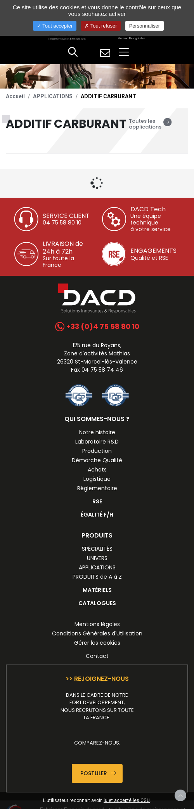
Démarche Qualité (97, 460)
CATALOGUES (97, 603)
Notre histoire (97, 432)
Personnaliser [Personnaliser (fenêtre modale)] (144, 26)
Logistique (97, 479)
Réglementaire (97, 488)
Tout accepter (55, 26)
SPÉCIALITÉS (97, 549)
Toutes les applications (150, 124)
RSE (97, 501)
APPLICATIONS (53, 96)
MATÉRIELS (97, 590)
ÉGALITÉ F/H (97, 514)
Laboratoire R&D (97, 441)
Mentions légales (97, 624)
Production (97, 451)
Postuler (98, 773)
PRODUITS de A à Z (97, 577)
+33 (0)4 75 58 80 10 (97, 326)
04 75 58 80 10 (62, 222)
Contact (97, 656)
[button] (73, 53)
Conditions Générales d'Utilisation (97, 633)
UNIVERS (97, 558)
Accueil (15, 96)
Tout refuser (101, 26)
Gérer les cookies (97, 643)
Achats (97, 469)
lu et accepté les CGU (127, 800)
